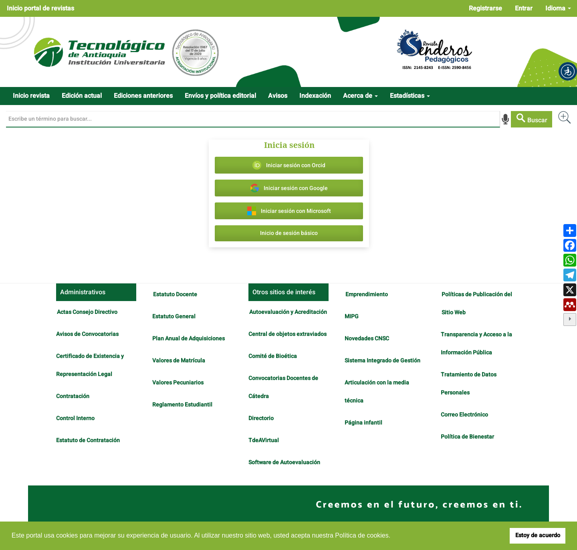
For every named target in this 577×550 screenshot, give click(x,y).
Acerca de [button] (360, 96)
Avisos (277, 96)
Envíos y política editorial (220, 96)
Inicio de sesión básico (289, 233)
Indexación (315, 96)
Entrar (524, 8)
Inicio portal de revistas (40, 8)
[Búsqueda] (253, 119)
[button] (568, 71)
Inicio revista (31, 96)
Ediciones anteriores (143, 96)
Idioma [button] (558, 8)
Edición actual (82, 96)
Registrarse (485, 8)
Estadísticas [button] (410, 96)
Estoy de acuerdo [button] (537, 535)
